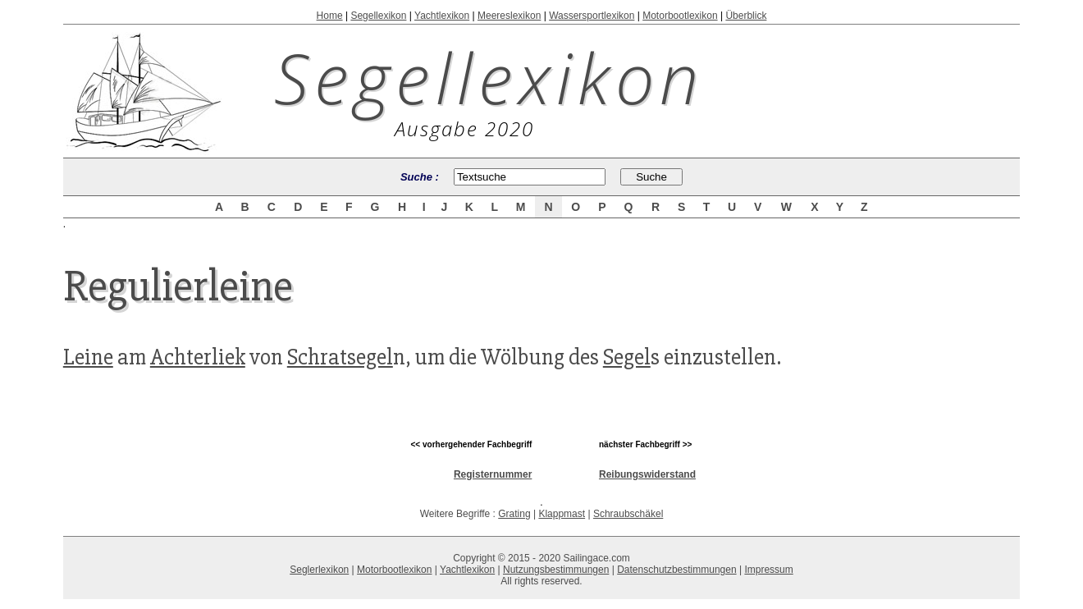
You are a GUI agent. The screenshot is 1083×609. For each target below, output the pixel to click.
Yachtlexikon (441, 15)
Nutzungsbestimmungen (556, 569)
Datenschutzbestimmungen (676, 569)
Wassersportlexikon (591, 15)
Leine (88, 357)
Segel (627, 357)
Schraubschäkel (628, 514)
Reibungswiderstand (647, 474)
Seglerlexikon (319, 569)
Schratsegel (340, 357)
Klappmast (561, 514)
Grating (514, 514)
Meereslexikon (509, 15)
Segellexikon (378, 15)
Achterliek (197, 357)
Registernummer (493, 474)
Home (330, 15)
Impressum (768, 569)
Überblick (745, 15)
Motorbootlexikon (679, 15)
